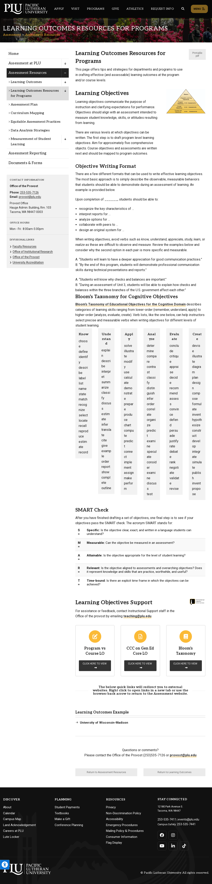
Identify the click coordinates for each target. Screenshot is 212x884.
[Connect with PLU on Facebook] (162, 834)
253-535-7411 (166, 819)
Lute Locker (11, 837)
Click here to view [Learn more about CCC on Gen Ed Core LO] (140, 665)
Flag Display (114, 842)
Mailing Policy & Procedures (125, 831)
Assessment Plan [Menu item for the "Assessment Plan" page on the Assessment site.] (24, 105)
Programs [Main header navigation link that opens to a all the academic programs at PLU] (95, 9)
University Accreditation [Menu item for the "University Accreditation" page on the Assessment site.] (28, 262)
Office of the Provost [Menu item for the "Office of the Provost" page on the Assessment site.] (26, 257)
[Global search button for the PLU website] (182, 8)
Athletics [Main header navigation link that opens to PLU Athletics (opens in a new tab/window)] (135, 9)
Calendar (9, 813)
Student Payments (67, 807)
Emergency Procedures (122, 825)
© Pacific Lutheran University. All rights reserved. (175, 871)
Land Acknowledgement (19, 825)
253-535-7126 (29, 192)
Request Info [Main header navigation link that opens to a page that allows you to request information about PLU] (162, 9)
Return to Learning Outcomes (175, 772)
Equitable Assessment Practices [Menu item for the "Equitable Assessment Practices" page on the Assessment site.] (35, 122)
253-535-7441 (185, 823)
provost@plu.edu (30, 196)
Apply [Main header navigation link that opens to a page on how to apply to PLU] (59, 9)
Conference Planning (69, 825)
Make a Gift (62, 819)
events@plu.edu (185, 819)
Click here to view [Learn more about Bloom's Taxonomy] (185, 665)
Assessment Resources (42, 35)
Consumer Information (121, 837)
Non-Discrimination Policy (123, 813)
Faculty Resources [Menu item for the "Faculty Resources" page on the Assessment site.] (24, 246)
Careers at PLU (13, 831)
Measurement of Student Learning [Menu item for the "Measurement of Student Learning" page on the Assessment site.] (31, 141)
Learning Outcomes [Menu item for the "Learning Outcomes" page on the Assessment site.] (26, 82)
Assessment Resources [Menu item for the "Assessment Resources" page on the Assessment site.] (27, 73)
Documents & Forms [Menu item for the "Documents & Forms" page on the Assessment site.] (25, 163)
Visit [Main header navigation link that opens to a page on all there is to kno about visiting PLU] (75, 9)
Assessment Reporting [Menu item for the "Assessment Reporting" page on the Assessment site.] (27, 153)
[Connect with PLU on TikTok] (183, 845)
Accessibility (114, 819)
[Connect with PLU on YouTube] (162, 845)
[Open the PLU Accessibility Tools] (5, 865)
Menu (199, 9)
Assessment (12, 35)
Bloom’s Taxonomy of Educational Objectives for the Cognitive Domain (130, 304)
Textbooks (62, 813)
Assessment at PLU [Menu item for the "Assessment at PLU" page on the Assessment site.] (24, 63)
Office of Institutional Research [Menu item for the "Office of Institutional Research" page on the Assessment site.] (33, 251)
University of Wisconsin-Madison (104, 722)
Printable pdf (197, 54)
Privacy (111, 807)
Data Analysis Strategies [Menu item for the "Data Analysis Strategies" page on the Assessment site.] (30, 130)
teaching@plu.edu (137, 616)
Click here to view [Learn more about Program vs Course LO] (95, 665)
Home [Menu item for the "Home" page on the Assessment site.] (13, 54)
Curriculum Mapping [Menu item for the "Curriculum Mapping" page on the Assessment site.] (27, 113)
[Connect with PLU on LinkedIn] (172, 845)
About (7, 807)
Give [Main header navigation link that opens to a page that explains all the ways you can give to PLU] (115, 9)
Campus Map (12, 819)
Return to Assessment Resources (106, 772)
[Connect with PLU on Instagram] (172, 834)
